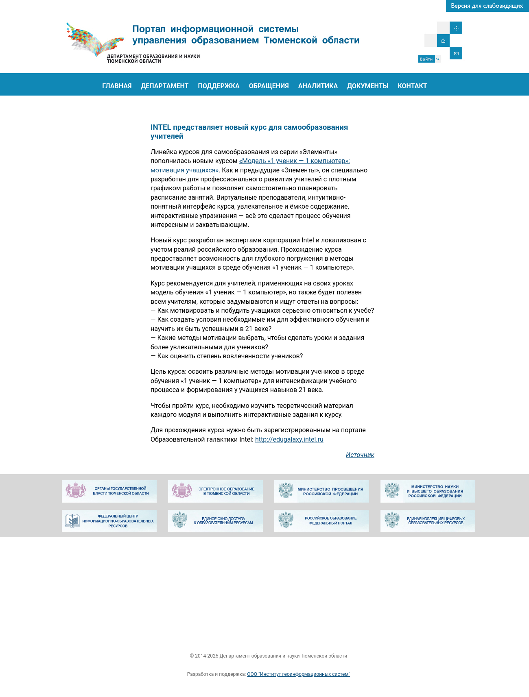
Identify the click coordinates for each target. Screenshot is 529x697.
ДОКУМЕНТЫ (367, 86)
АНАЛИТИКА (318, 86)
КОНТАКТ (412, 86)
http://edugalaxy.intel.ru (289, 439)
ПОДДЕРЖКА (219, 86)
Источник (360, 455)
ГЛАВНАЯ (116, 86)
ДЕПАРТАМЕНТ (164, 86)
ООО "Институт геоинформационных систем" (298, 674)
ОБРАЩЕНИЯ (269, 86)
